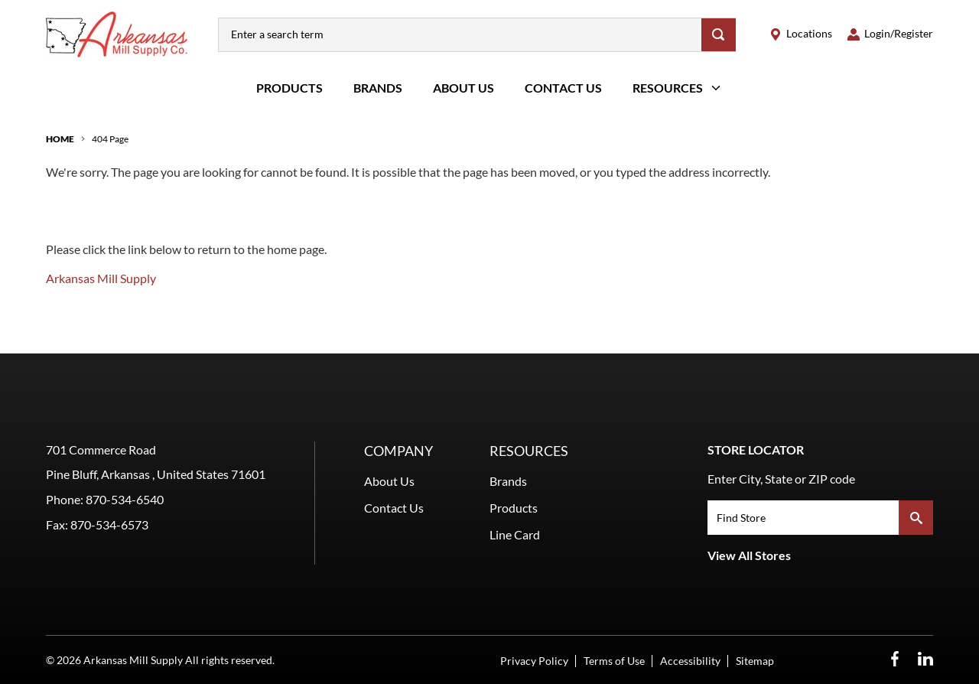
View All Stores (749, 555)
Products (289, 87)
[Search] (718, 34)
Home (60, 139)
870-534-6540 (125, 499)
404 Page (110, 139)
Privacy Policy (534, 660)
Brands (377, 87)
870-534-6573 (109, 524)
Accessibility (690, 660)
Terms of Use (614, 660)
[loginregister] (890, 34)
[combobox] (460, 34)
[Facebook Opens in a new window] (895, 659)
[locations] (800, 34)
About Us (463, 87)
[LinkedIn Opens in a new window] (925, 659)
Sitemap (755, 660)
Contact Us (563, 87)
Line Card (515, 534)
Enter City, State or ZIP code (781, 478)
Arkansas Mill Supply (101, 278)
